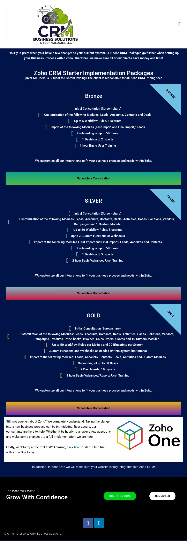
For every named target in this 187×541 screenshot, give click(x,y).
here (77, 448)
